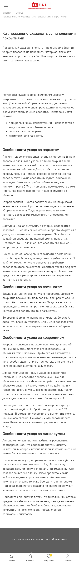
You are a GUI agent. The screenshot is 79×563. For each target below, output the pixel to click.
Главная (6, 12)
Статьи (19, 12)
